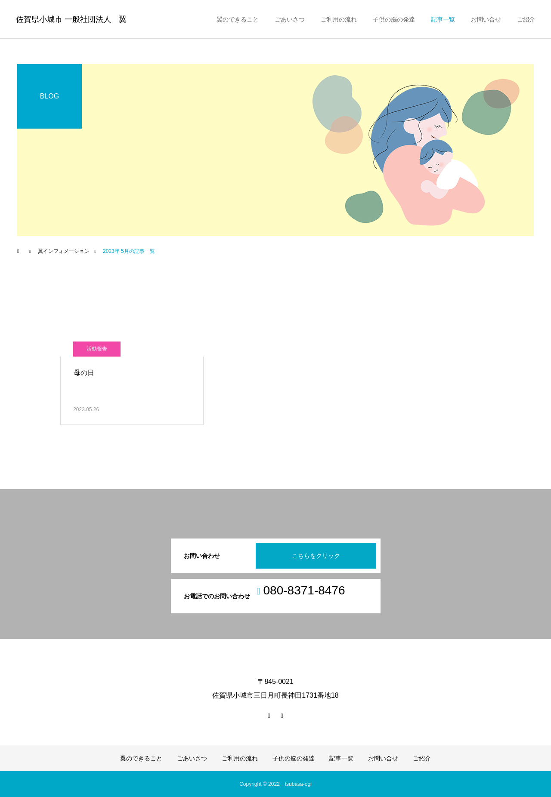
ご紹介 (526, 19)
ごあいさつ (290, 19)
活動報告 (97, 349)
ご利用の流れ (339, 19)
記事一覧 (443, 19)
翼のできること (238, 19)
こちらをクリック (316, 555)
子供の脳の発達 (394, 19)
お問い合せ (486, 19)
